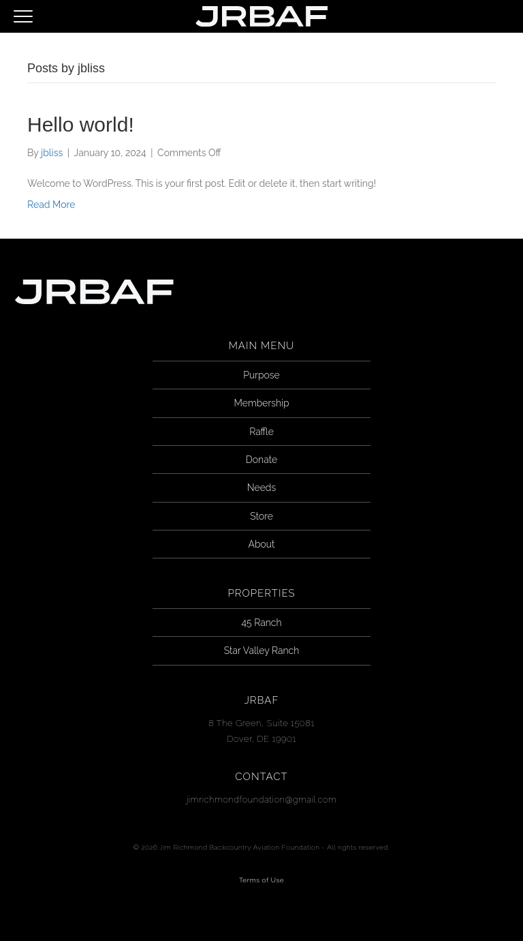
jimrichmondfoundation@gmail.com (262, 799)
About (261, 544)
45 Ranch (262, 622)
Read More (51, 204)
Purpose (261, 375)
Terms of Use (261, 880)
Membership (261, 403)
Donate (261, 459)
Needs (261, 487)
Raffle (261, 431)
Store (261, 516)
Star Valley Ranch (261, 650)
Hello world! (80, 124)
